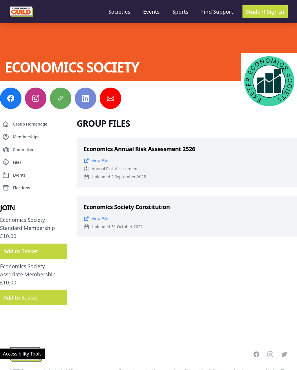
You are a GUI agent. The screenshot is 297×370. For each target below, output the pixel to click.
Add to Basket (20, 251)
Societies (119, 11)
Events (151, 11)
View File (96, 161)
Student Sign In (265, 11)
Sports (180, 11)
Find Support (217, 11)
